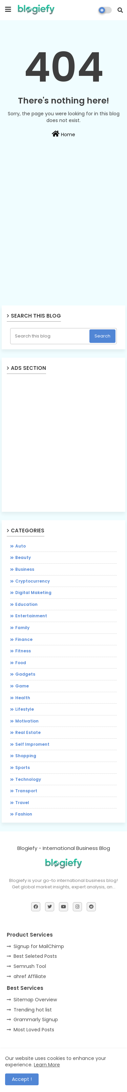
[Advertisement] (63, 240)
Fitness (23, 651)
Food (20, 663)
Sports (22, 767)
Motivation (27, 721)
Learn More (47, 1064)
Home (63, 134)
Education (26, 604)
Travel (22, 802)
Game (22, 686)
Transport (26, 791)
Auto (20, 546)
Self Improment (32, 744)
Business (24, 569)
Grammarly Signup (36, 1019)
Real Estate (28, 732)
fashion (23, 814)
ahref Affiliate (30, 976)
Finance (24, 639)
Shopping (25, 756)
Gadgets (25, 674)
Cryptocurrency (32, 581)
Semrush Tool (30, 966)
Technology (28, 779)
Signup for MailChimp (39, 946)
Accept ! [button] (22, 1079)
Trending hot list (33, 1009)
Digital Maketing (33, 592)
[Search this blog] (50, 336)
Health (22, 698)
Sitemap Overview (35, 999)
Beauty (23, 557)
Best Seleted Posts (35, 956)
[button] (120, 10)
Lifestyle (24, 709)
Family (22, 627)
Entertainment (31, 616)
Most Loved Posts (34, 1029)
